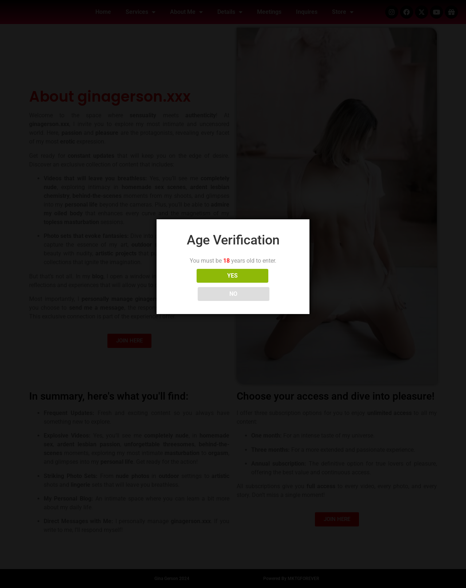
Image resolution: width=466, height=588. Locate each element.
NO (265, 284)
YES (201, 284)
